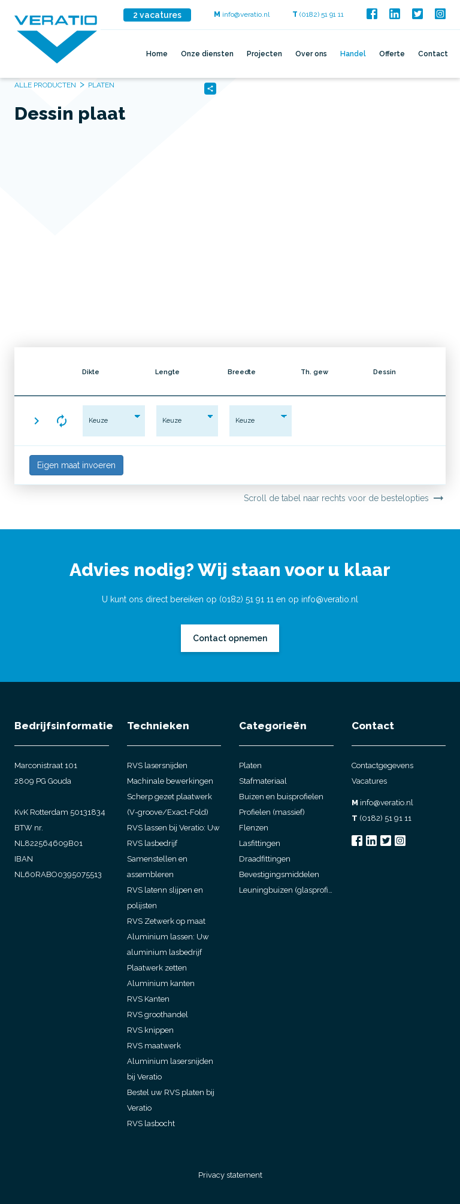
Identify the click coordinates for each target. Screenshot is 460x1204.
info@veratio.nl (242, 14)
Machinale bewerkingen (170, 781)
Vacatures (369, 781)
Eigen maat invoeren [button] (76, 465)
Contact (433, 54)
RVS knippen (150, 1030)
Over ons (311, 54)
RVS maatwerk (154, 1045)
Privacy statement (230, 1174)
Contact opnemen (230, 638)
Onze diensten (207, 54)
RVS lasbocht (151, 1123)
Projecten (264, 54)
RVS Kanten (148, 998)
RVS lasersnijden (157, 765)
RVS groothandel (157, 1014)
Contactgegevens (382, 765)
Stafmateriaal (263, 781)
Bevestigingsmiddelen (279, 874)
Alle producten (45, 85)
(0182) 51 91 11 (318, 14)
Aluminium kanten (161, 983)
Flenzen (253, 827)
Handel (353, 54)
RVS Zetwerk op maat (166, 921)
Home (157, 54)
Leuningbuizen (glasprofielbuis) (286, 889)
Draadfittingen (264, 858)
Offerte (392, 54)
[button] (36, 421)
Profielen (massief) (272, 812)
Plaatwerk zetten (157, 967)
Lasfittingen (259, 843)
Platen (250, 765)
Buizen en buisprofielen (281, 796)
